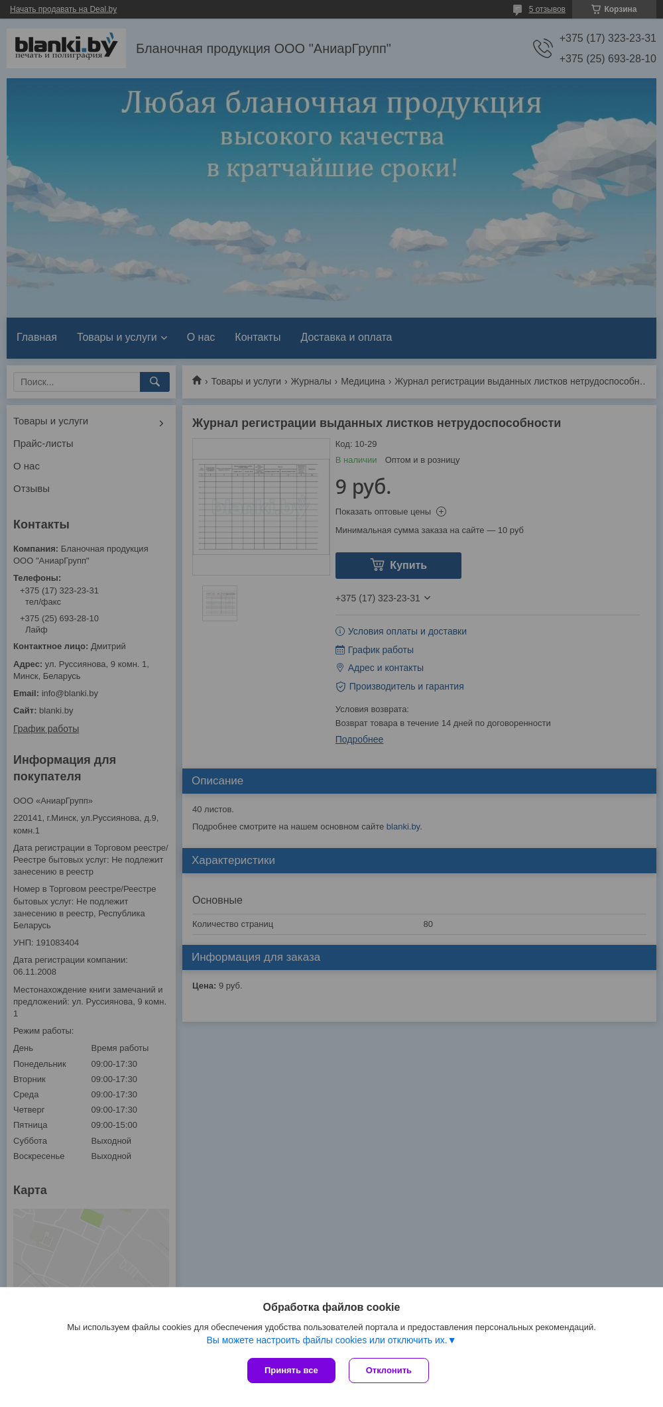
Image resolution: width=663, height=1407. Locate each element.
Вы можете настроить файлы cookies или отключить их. (326, 1340)
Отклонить (389, 1370)
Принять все (291, 1370)
